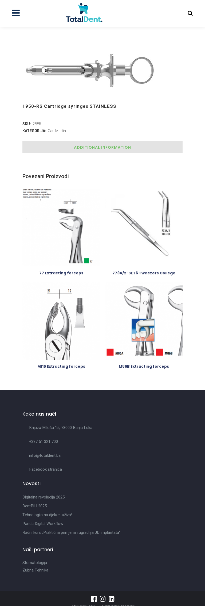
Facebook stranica (45, 469)
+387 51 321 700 (43, 441)
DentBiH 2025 (34, 506)
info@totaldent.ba (45, 455)
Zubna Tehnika (35, 570)
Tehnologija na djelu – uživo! (47, 515)
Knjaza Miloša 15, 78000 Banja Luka (60, 427)
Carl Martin (57, 131)
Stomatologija (34, 563)
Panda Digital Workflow (42, 523)
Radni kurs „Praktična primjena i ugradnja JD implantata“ (71, 532)
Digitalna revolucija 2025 (43, 497)
